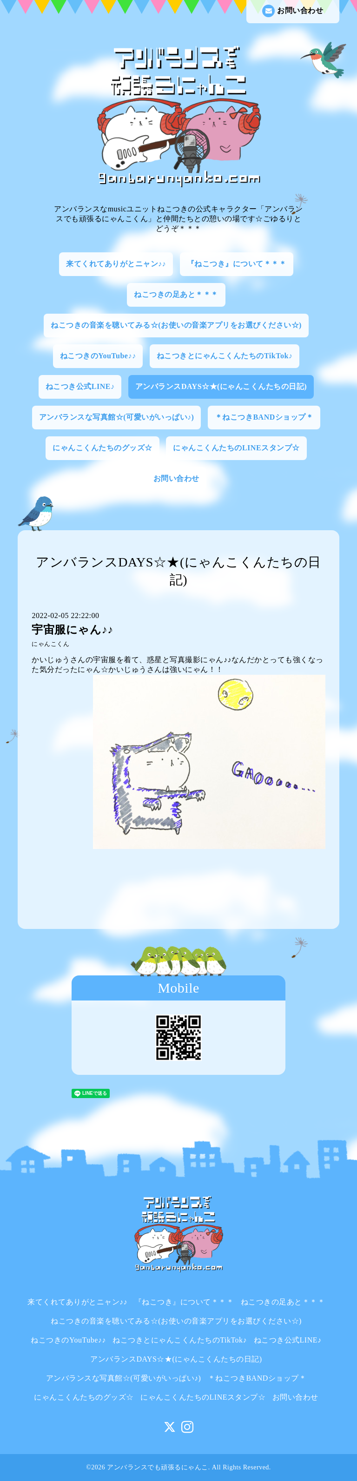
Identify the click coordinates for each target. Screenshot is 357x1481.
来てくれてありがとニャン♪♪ (116, 264)
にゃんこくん (50, 644)
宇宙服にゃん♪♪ (72, 630)
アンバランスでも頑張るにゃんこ (157, 1467)
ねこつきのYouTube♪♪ (98, 356)
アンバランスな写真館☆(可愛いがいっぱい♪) (116, 417)
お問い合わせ (292, 11)
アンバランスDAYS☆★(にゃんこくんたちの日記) (221, 386)
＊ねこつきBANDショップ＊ (264, 417)
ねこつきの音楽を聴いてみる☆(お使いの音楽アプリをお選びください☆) (176, 325)
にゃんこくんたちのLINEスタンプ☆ (236, 448)
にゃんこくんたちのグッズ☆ (102, 448)
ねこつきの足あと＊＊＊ (176, 294)
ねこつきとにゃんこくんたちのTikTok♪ (224, 356)
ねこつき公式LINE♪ (80, 386)
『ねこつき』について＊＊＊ (237, 264)
